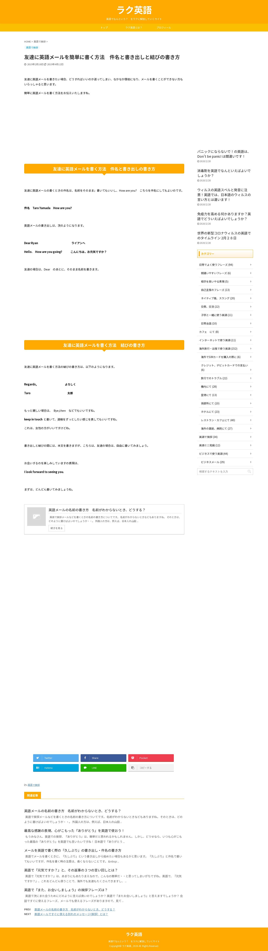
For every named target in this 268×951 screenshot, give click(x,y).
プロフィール (164, 27)
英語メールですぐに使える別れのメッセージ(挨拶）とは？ (71, 914)
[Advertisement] (104, 134)
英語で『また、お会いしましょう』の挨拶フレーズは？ (66, 889)
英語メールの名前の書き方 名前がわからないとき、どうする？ (72, 810)
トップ (104, 27)
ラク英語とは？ (133, 27)
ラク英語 (134, 9)
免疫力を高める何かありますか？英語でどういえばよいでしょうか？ (224, 216)
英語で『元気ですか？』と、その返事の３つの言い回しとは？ (71, 870)
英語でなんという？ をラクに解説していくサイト (134, 941)
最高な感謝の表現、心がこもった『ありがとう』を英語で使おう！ (74, 830)
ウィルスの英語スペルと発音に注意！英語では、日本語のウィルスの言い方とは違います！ (224, 194)
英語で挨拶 (34, 785)
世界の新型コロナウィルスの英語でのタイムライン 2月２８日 (224, 235)
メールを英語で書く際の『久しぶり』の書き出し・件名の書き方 (72, 850)
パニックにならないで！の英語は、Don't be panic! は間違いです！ (224, 154)
